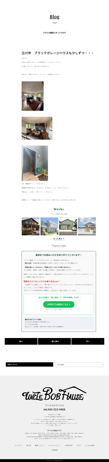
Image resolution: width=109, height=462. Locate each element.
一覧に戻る (54, 341)
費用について (39, 445)
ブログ (78, 445)
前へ (21, 341)
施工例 (28, 445)
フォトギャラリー (54, 445)
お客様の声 (69, 445)
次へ (88, 341)
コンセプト (18, 445)
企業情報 (54, 450)
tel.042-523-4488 (54, 409)
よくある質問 (90, 445)
